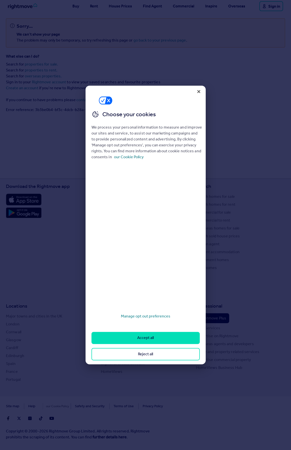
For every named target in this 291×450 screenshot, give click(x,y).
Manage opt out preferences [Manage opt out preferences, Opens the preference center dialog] (145, 316)
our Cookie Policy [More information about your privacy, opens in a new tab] (129, 157)
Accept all (145, 338)
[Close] (198, 91)
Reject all (145, 354)
